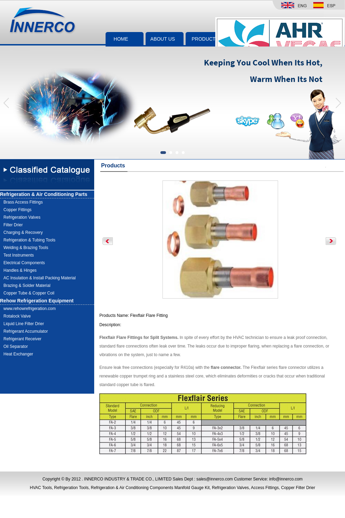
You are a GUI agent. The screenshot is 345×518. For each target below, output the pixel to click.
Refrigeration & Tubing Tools (29, 240)
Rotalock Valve (17, 316)
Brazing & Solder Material (26, 285)
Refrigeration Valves (21, 217)
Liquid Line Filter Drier (23, 323)
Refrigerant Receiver (22, 338)
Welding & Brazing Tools (25, 247)
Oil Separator (15, 346)
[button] (338, 103)
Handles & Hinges (20, 270)
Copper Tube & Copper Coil (28, 293)
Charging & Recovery (23, 232)
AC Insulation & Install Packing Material (39, 278)
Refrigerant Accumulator (25, 331)
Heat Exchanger (18, 354)
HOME (121, 39)
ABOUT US (162, 39)
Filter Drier (13, 224)
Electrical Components (24, 262)
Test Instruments (18, 255)
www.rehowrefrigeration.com (29, 308)
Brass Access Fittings (23, 202)
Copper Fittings (17, 209)
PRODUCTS (205, 39)
